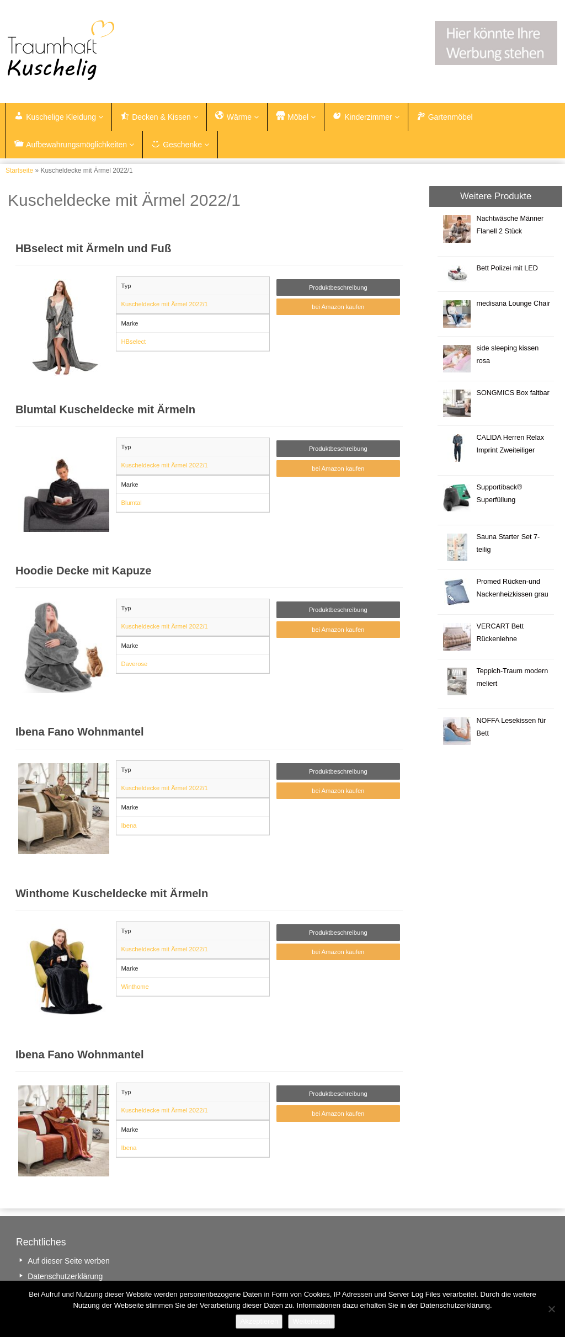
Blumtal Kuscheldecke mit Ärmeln (105, 410)
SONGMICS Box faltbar (512, 393)
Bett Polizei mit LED (506, 269)
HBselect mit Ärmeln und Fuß (93, 249)
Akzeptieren (259, 1321)
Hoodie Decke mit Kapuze (83, 571)
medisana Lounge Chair (513, 304)
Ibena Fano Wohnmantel (79, 733)
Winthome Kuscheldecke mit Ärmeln (111, 894)
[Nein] (551, 1308)
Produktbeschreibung (338, 288)
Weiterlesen (311, 1321)
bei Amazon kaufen (338, 308)
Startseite (19, 171)
